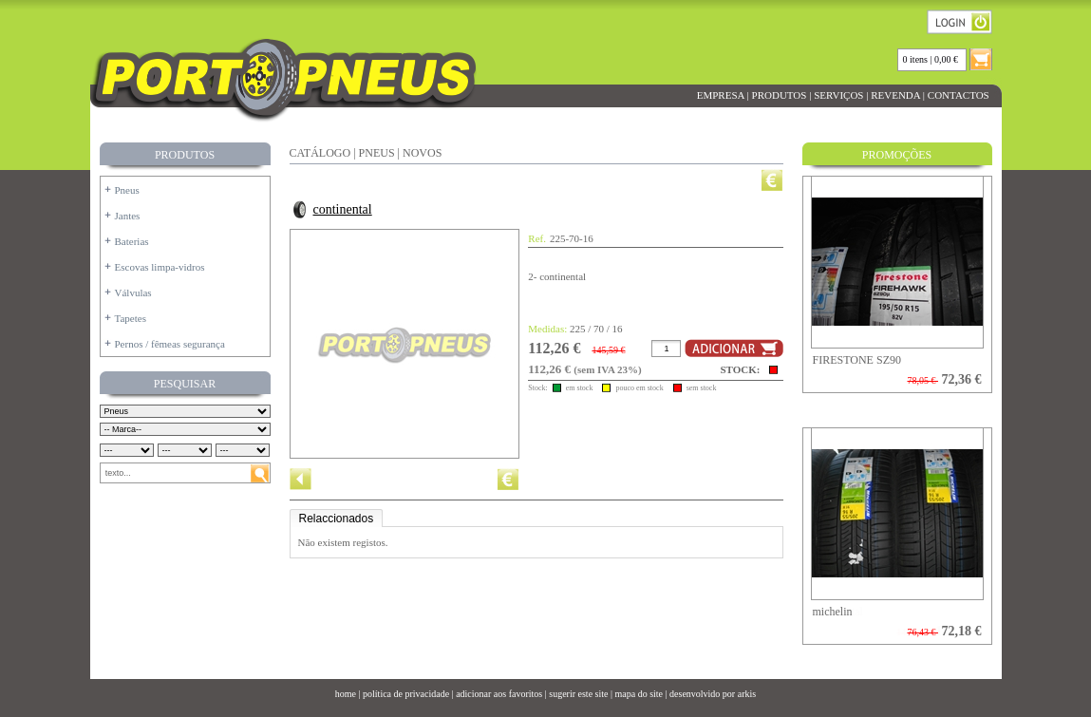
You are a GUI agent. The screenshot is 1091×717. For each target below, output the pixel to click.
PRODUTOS (779, 95)
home (345, 694)
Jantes (128, 215)
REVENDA (895, 95)
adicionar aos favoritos (499, 694)
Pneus (127, 190)
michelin (833, 611)
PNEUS (377, 153)
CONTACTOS (958, 95)
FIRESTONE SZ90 (857, 360)
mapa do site (638, 694)
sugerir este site (578, 694)
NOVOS (422, 153)
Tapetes (130, 318)
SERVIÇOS (838, 95)
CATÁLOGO (320, 153)
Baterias (132, 241)
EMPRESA (720, 95)
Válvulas (133, 292)
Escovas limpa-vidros (160, 267)
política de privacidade (406, 694)
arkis (747, 694)
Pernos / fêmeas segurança (170, 343)
